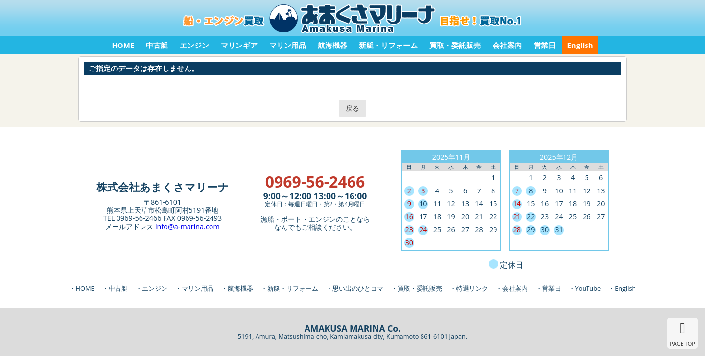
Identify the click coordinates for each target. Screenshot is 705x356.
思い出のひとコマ (357, 288)
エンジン (194, 45)
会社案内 (507, 45)
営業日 (545, 45)
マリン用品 (287, 45)
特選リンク (472, 288)
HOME (123, 45)
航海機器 (332, 45)
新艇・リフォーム (388, 45)
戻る (352, 108)
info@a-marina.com (187, 226)
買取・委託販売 (455, 45)
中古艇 (157, 45)
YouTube (588, 288)
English (580, 45)
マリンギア (239, 45)
